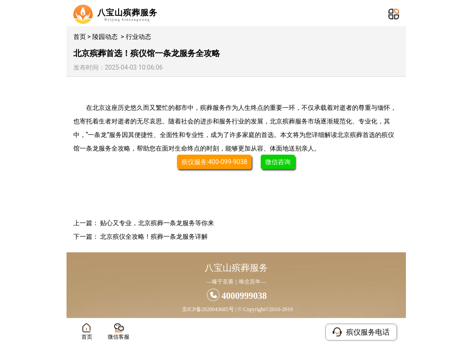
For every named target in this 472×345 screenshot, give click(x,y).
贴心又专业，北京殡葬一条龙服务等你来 (157, 223)
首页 (79, 36)
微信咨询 (278, 161)
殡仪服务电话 (361, 331)
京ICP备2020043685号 (208, 309)
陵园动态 (105, 36)
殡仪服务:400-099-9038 (214, 161)
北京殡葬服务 (289, 121)
